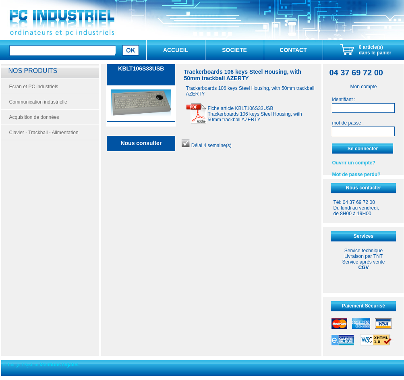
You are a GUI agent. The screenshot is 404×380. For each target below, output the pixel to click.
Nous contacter (363, 188)
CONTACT (293, 50)
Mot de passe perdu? (356, 174)
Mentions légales (59, 365)
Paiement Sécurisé (363, 306)
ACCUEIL (175, 50)
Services (363, 236)
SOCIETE (234, 50)
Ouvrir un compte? (353, 163)
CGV (363, 267)
